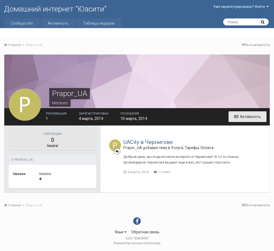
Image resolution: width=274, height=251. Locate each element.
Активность (58, 23)
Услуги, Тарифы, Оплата (192, 148)
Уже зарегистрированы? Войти (241, 7)
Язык (120, 232)
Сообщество (22, 23)
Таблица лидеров (99, 23)
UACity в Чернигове (148, 142)
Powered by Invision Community (137, 243)
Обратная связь (145, 232)
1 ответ (162, 172)
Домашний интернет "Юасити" (55, 9)
